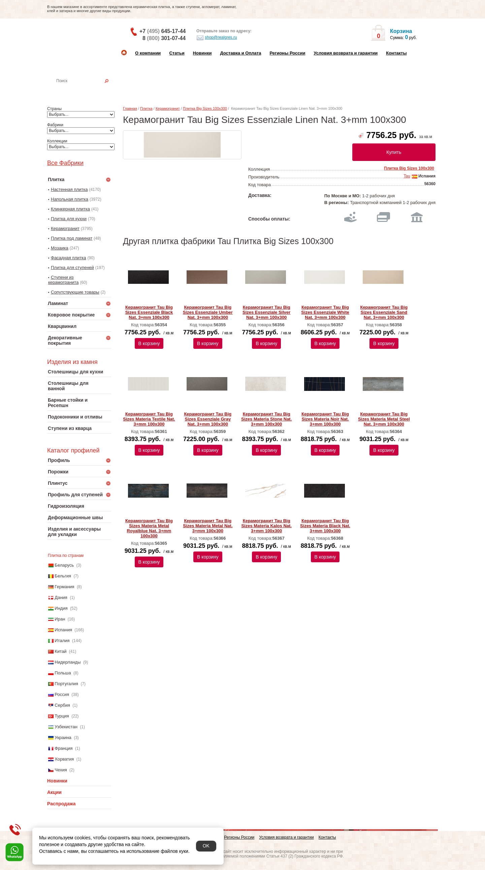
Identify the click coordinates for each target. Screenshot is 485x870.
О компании (148, 53)
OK (206, 845)
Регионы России (287, 53)
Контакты (396, 53)
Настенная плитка (86, 90)
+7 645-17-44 (162, 31)
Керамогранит (65, 228)
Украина (63, 737)
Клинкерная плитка (70, 208)
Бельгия (63, 575)
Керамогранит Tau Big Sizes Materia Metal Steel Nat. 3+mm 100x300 (384, 419)
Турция (62, 715)
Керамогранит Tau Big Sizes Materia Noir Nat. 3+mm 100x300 (325, 419)
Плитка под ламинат (71, 238)
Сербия (62, 705)
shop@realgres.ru (216, 37)
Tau (406, 176)
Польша (63, 672)
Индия (61, 608)
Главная (130, 108)
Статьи (176, 53)
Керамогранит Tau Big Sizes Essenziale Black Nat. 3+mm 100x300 (149, 312)
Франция (63, 748)
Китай (60, 651)
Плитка (146, 108)
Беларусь (64, 565)
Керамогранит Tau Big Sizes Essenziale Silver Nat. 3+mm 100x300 (266, 312)
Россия (62, 694)
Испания (63, 629)
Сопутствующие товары (75, 292)
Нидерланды (67, 662)
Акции (54, 792)
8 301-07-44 (164, 38)
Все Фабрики (65, 163)
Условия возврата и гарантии (346, 53)
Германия (64, 586)
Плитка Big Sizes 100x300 (205, 108)
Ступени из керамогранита (63, 280)
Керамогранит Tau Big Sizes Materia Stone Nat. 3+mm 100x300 (266, 419)
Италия (62, 640)
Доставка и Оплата (240, 53)
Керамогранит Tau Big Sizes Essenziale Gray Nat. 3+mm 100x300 (207, 419)
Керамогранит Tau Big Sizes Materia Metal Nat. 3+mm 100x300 (207, 525)
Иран (60, 619)
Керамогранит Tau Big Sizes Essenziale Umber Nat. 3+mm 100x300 (208, 312)
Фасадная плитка (68, 257)
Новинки (202, 53)
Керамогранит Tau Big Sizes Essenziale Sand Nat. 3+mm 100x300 (384, 312)
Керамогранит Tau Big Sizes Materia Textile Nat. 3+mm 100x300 (149, 419)
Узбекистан (66, 726)
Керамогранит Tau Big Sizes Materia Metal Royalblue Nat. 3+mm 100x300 (149, 528)
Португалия (66, 683)
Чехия (61, 769)
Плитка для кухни (69, 218)
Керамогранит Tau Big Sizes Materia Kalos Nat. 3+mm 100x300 (266, 525)
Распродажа (61, 803)
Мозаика (59, 247)
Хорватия (64, 759)
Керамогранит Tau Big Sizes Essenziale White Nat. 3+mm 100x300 (325, 312)
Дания (61, 597)
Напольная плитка (69, 199)
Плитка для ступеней (72, 267)
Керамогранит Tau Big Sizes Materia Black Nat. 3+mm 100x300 (325, 525)
